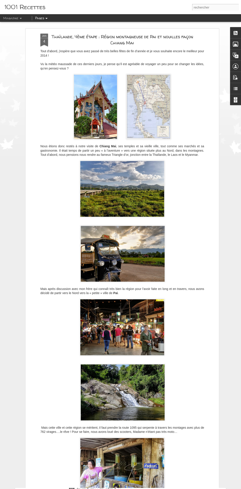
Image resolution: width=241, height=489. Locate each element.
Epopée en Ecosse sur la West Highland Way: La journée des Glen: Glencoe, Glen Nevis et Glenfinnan (116, 440)
